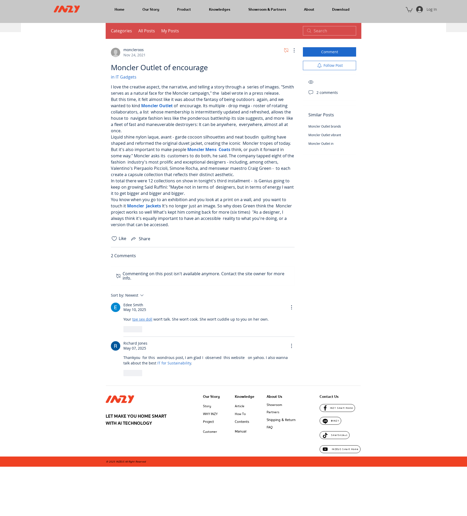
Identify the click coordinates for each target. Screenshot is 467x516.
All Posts (146, 31)
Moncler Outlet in (320, 143)
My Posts (170, 31)
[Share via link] (140, 239)
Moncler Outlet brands (324, 126)
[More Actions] (291, 50)
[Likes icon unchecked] (114, 239)
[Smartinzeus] (335, 435)
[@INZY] (330, 421)
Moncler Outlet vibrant (324, 135)
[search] (329, 30)
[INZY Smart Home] (337, 408)
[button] (409, 9)
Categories (121, 31)
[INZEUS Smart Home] (340, 449)
